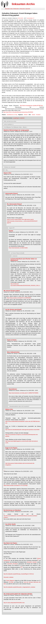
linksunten (22, 8)
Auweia (11, 230)
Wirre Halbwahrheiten (13, 352)
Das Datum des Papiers (10, 543)
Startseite (7, 8)
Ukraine (33, 114)
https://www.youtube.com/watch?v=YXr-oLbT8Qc (16, 485)
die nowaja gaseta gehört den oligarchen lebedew (18, 594)
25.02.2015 (20, 18)
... (4, 470)
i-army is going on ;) (8, 124)
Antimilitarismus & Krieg (12, 114)
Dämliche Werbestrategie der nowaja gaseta (16, 130)
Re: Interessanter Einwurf (14, 204)
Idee (11, 8)
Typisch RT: (12, 228)
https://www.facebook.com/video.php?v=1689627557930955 (23, 393)
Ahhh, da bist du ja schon (10, 121)
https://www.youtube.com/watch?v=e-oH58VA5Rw (19, 297)
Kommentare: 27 (30, 18)
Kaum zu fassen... (12, 340)
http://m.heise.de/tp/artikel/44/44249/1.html (14, 602)
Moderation (16, 8)
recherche (14, 256)
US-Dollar (11, 582)
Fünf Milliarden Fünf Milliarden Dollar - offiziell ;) (15, 127)
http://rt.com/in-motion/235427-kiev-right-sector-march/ (20, 219)
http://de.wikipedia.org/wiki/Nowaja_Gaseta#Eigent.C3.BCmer (19, 574)
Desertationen (13, 389)
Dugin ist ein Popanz (11, 448)
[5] (37, 560)
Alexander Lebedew (32, 562)
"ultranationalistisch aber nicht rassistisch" (19, 406)
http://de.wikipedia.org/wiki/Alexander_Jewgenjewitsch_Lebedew (19, 587)
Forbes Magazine (10, 580)
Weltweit (26, 114)
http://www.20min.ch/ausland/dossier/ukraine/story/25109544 (18, 112)
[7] (22, 567)
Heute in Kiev (7, 173)
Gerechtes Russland (12, 563)
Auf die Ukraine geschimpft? (13, 309)
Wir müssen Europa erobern (12, 290)
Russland (38, 114)
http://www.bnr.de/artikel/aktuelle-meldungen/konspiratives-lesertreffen (22, 429)
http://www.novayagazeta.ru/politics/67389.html (31, 105)
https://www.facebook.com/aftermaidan (18, 247)
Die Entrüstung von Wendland (12, 510)
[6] (21, 567)
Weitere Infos (9, 409)
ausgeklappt (16, 118)
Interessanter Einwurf (11, 193)
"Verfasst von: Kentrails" (10, 167)
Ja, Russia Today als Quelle (17, 253)
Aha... (7, 170)
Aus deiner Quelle (10, 524)
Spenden (28, 8)
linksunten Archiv (23, 4)
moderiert (22, 118)
